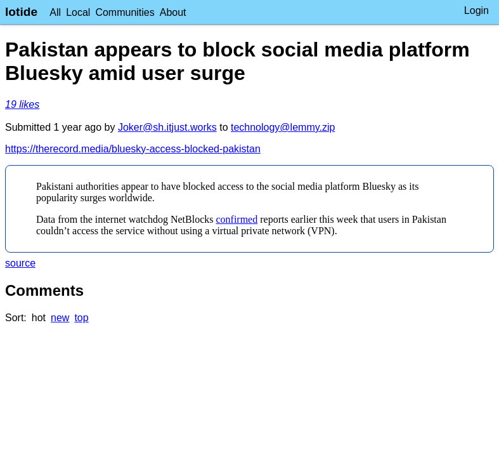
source (20, 263)
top (81, 317)
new (60, 317)
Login (476, 10)
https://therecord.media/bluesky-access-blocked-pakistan (133, 148)
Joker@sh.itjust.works (167, 127)
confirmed (236, 219)
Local (78, 12)
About (173, 12)
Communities (124, 12)
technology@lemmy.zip (283, 127)
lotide (21, 11)
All (55, 12)
